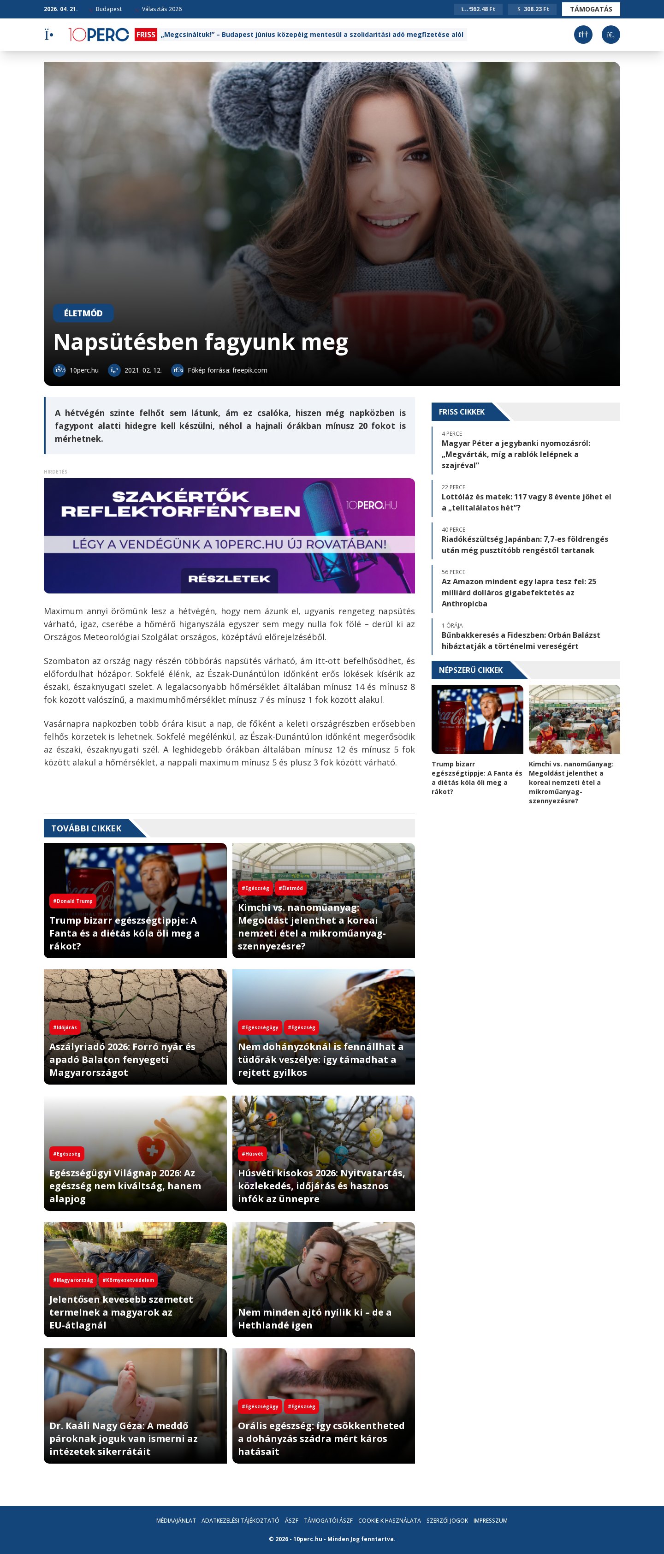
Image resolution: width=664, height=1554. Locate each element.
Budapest (105, 9)
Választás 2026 (159, 9)
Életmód (83, 313)
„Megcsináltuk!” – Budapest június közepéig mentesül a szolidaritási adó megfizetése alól (312, 34)
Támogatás (591, 9)
